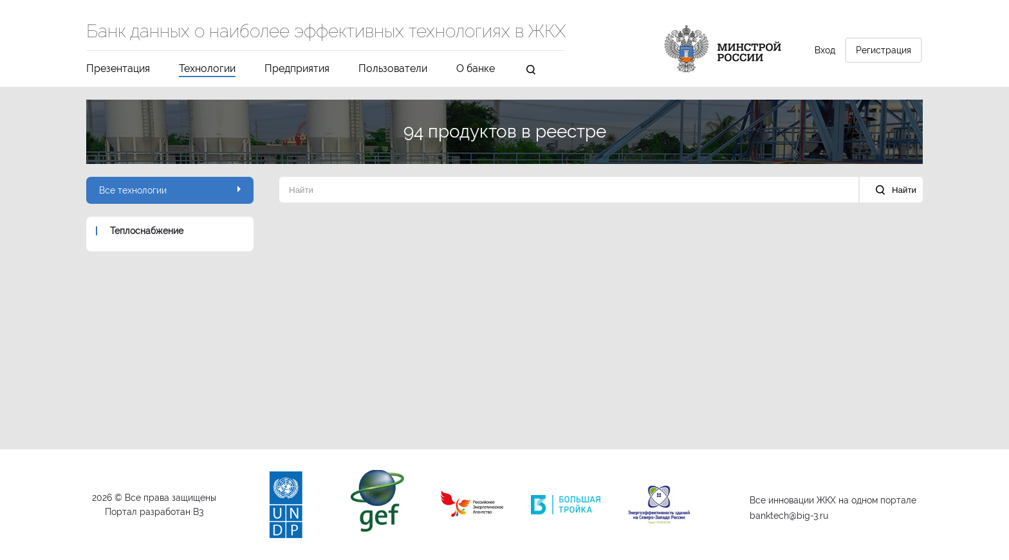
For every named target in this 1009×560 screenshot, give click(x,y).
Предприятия (296, 69)
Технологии (207, 69)
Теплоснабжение (146, 230)
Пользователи (392, 69)
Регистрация (883, 50)
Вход (825, 50)
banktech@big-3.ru (789, 515)
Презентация (118, 69)
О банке (475, 69)
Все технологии (170, 190)
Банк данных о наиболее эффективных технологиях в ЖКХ (326, 32)
